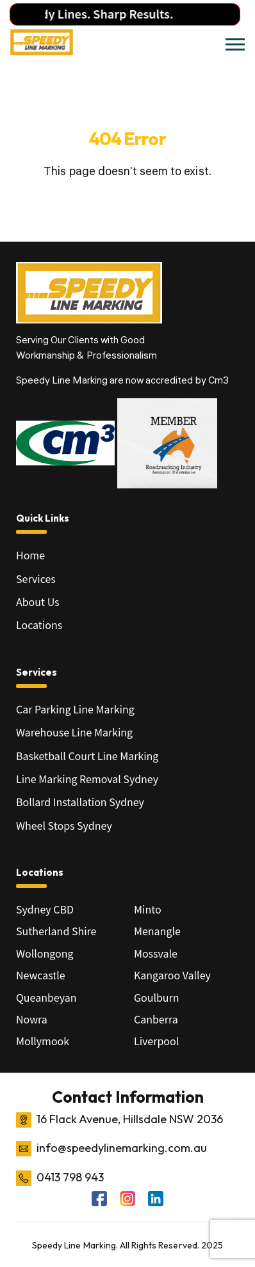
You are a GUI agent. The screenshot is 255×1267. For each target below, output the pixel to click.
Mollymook (42, 1040)
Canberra (156, 1019)
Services (36, 578)
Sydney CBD (45, 909)
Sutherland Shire (56, 930)
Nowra (31, 1019)
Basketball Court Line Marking (87, 755)
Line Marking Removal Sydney (87, 778)
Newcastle (40, 975)
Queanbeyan (46, 997)
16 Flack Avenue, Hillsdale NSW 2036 (130, 1119)
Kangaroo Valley (172, 975)
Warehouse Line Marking (74, 732)
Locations (39, 624)
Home (30, 555)
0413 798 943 (70, 1177)
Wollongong (45, 953)
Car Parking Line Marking (75, 709)
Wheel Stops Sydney (64, 825)
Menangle (157, 930)
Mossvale (155, 953)
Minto (147, 909)
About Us (38, 601)
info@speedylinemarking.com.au (122, 1147)
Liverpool (156, 1040)
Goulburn (156, 997)
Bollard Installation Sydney (80, 801)
